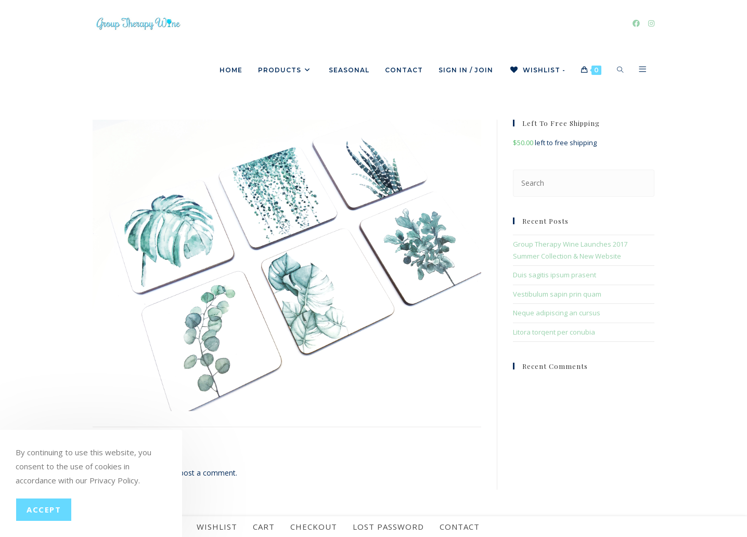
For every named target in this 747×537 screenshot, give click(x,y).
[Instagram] (651, 23)
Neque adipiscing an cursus (556, 312)
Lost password (388, 526)
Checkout (313, 526)
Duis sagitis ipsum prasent (554, 274)
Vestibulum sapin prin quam (557, 294)
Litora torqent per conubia (554, 332)
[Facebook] (636, 23)
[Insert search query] (583, 183)
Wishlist (217, 526)
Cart (264, 526)
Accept (44, 509)
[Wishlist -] (537, 70)
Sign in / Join (466, 70)
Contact (460, 526)
